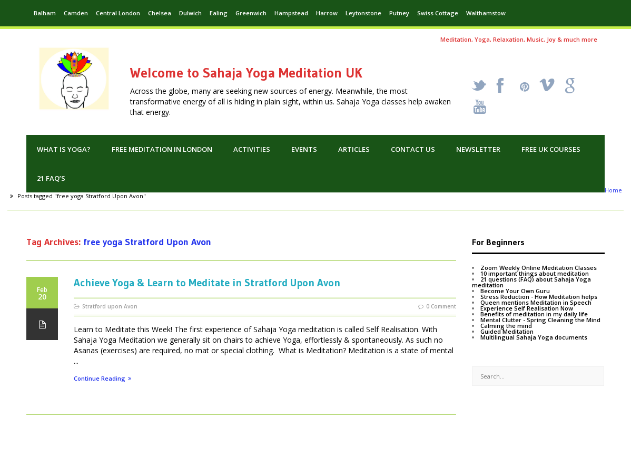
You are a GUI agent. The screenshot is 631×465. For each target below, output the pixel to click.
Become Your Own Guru (515, 291)
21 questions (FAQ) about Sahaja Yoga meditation (531, 282)
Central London (118, 13)
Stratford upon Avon (109, 306)
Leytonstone (363, 13)
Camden (76, 13)
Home (613, 190)
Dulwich (190, 13)
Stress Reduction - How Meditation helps (538, 297)
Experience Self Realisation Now (526, 308)
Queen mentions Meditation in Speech (535, 302)
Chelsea (159, 13)
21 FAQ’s (51, 178)
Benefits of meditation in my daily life (534, 314)
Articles (354, 149)
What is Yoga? (64, 149)
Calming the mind (506, 326)
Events (304, 149)
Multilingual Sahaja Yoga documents (533, 337)
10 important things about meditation (534, 273)
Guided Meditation (507, 331)
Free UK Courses (550, 149)
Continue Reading (102, 378)
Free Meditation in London (162, 149)
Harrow (327, 13)
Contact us (413, 149)
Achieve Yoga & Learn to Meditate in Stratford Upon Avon (207, 282)
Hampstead (291, 13)
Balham (45, 13)
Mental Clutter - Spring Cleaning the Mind (540, 320)
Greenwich (251, 13)
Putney (399, 13)
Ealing (219, 13)
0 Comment (441, 306)
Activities (251, 149)
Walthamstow (486, 13)
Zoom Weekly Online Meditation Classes (538, 268)
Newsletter (478, 149)
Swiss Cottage (437, 13)
